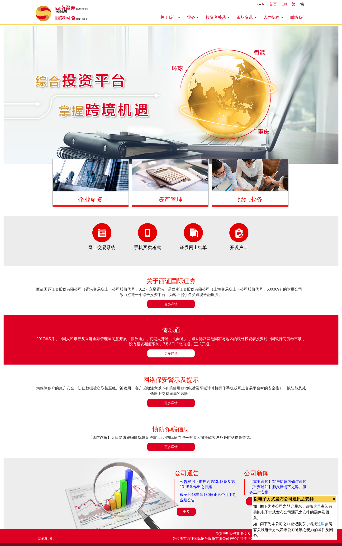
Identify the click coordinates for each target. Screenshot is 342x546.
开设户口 (239, 247)
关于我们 (170, 17)
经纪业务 (250, 199)
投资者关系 (217, 17)
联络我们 (298, 17)
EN (284, 4)
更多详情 (171, 304)
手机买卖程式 (147, 247)
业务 (193, 17)
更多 (186, 512)
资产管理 (170, 199)
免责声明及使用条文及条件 (237, 534)
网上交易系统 (101, 247)
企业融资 (90, 199)
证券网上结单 (193, 247)
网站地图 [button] (46, 539)
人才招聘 (273, 17)
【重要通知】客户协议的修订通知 (277, 482)
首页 (273, 4)
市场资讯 (246, 17)
